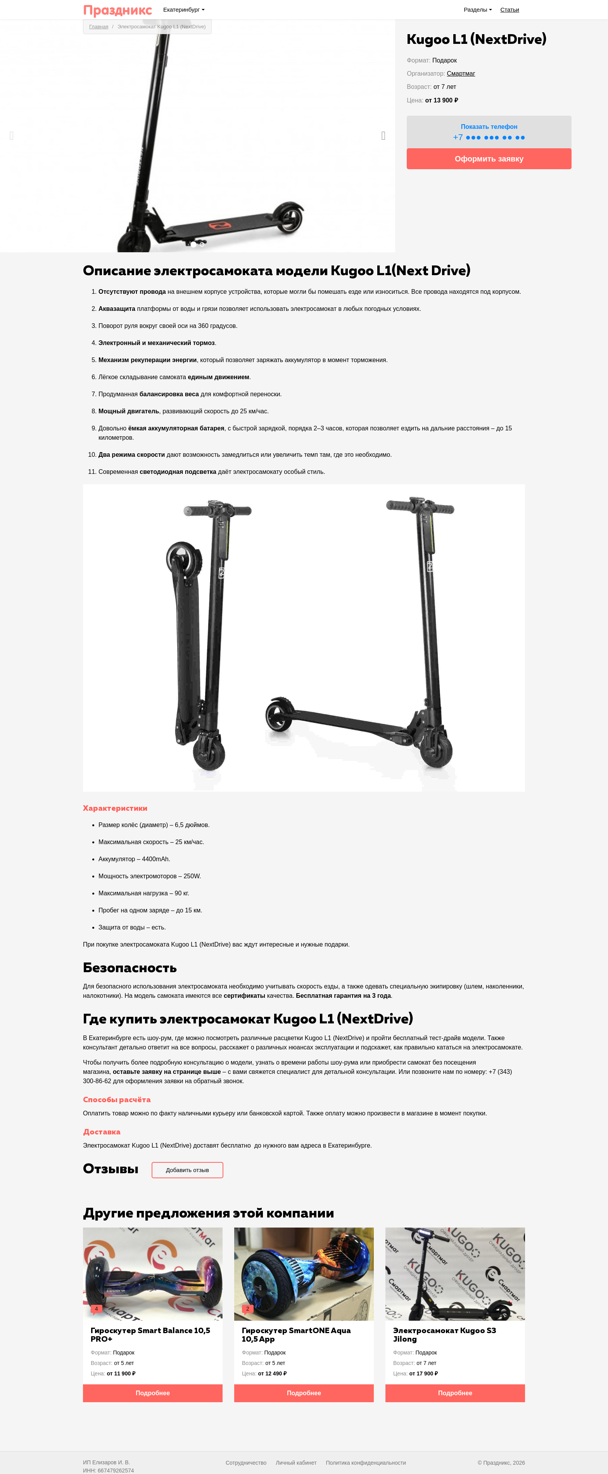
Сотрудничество (246, 1463)
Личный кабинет (296, 1463)
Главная (98, 26)
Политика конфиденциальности (366, 1463)
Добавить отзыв (187, 1170)
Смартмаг (461, 73)
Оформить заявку (489, 158)
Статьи (509, 9)
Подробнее (153, 1393)
